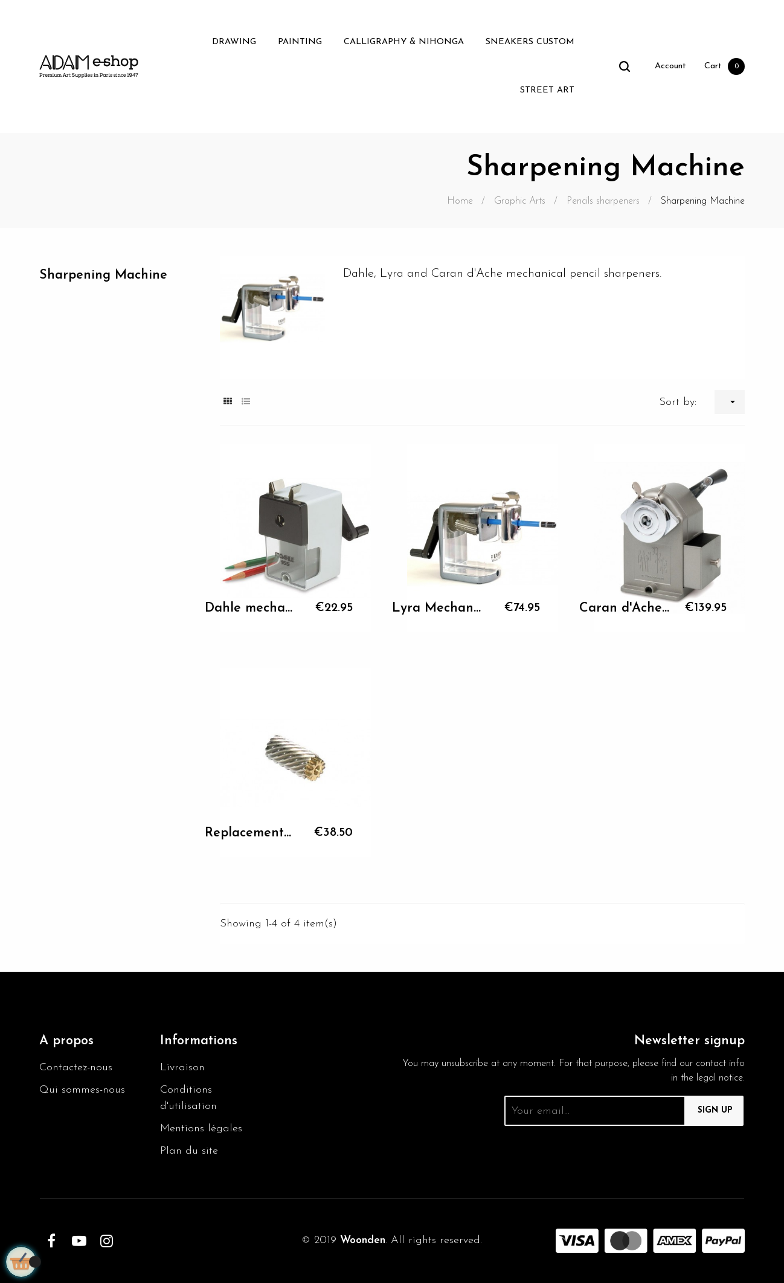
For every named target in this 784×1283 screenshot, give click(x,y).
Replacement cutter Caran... (250, 833)
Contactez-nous (75, 1067)
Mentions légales (201, 1128)
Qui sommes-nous (82, 1090)
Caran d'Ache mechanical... (624, 608)
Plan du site (189, 1151)
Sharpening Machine (103, 275)
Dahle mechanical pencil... (250, 608)
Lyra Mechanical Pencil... (437, 608)
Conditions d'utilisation (188, 1098)
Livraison (182, 1067)
